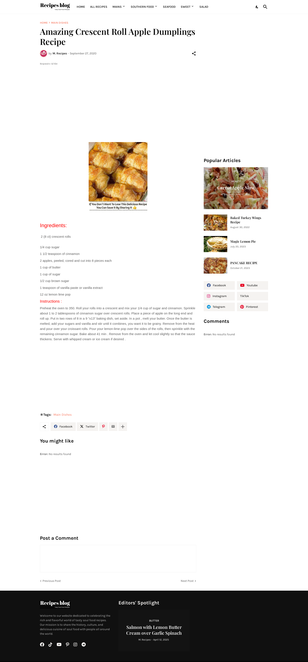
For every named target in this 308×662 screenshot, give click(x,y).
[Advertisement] (118, 96)
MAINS (117, 7)
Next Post (187, 581)
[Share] (193, 53)
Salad (203, 7)
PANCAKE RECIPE (243, 263)
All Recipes (98, 7)
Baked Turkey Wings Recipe (245, 220)
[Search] (264, 7)
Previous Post (51, 581)
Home (81, 7)
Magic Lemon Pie (243, 241)
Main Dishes (59, 22)
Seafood (169, 7)
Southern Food (142, 7)
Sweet (185, 7)
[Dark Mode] (257, 7)
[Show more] (122, 426)
